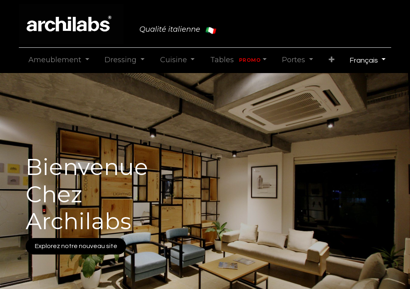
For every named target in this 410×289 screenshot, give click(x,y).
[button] (331, 60)
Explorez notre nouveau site (76, 246)
